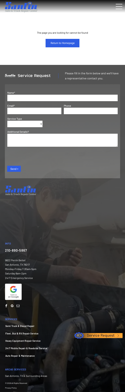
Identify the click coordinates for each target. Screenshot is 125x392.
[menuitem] (60, 326)
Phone (67, 105)
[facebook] (6, 306)
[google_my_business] (12, 306)
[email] (18, 306)
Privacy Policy (11, 388)
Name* (11, 92)
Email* (11, 105)
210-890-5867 (16, 250)
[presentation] (32, 156)
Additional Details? (18, 131)
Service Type (14, 118)
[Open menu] (119, 6)
